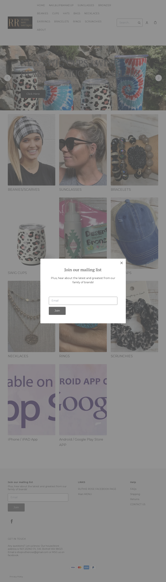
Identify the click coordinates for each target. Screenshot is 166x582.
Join (57, 310)
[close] (121, 263)
